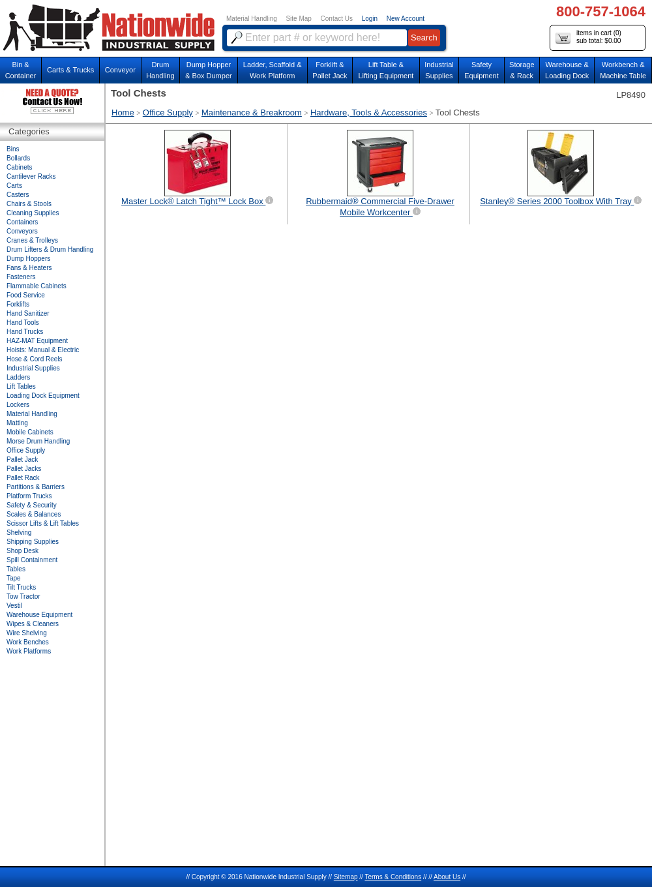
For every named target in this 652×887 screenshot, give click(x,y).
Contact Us (337, 18)
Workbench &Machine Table (623, 70)
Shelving (19, 532)
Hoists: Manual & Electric (43, 349)
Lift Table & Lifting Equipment (385, 70)
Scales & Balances (34, 514)
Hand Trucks (25, 331)
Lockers (18, 404)
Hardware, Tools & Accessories (368, 112)
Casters (18, 194)
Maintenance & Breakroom (251, 112)
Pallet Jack (22, 459)
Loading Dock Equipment (43, 395)
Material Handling (251, 18)
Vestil (14, 605)
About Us (447, 876)
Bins (13, 149)
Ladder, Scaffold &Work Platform (272, 70)
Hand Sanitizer (28, 313)
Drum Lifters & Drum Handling (50, 249)
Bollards (18, 158)
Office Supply (168, 112)
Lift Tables (21, 386)
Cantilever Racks (31, 176)
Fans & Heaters (29, 267)
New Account (405, 18)
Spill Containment (32, 560)
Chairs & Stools (29, 203)
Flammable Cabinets (37, 286)
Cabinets (19, 167)
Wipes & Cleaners (33, 623)
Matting (17, 423)
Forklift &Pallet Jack (329, 70)
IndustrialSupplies (439, 70)
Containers (22, 222)
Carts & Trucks (70, 70)
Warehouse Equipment (39, 614)
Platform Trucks (29, 496)
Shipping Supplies (33, 541)
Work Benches (28, 642)
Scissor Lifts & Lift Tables (43, 523)
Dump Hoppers (28, 258)
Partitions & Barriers (36, 486)
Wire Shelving (27, 633)
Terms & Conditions (392, 876)
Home (122, 112)
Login (370, 18)
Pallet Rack (23, 477)
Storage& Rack (522, 70)
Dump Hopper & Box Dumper (208, 70)
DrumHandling (160, 70)
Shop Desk (22, 550)
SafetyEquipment (481, 70)
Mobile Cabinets (30, 432)
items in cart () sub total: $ (588, 37)
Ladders (18, 377)
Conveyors (22, 231)
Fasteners (21, 276)
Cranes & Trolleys (32, 240)
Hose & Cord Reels (35, 359)
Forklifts (18, 304)
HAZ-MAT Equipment (37, 340)
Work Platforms (29, 651)
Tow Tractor (23, 596)
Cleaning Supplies (33, 213)
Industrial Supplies (33, 368)
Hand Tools (23, 322)
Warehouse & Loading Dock (567, 70)
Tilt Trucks (21, 587)
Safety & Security (32, 505)
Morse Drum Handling (38, 441)
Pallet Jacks (24, 468)
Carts (14, 185)
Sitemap (346, 876)
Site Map (298, 18)
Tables (16, 569)
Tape (14, 578)
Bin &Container (21, 70)
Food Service (26, 295)
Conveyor (120, 70)
